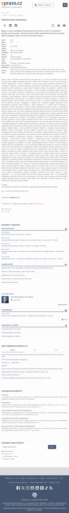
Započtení (4, 365)
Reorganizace (6, 402)
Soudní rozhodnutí (12, 391)
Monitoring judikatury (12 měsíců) (11, 332)
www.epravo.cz (38, 204)
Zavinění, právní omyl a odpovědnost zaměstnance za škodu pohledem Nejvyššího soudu (28, 268)
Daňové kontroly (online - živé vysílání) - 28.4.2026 (34, 233)
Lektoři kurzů (8, 294)
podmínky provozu (32, 478)
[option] (34, 299)
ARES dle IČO (7, 454)
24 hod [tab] (12, 350)
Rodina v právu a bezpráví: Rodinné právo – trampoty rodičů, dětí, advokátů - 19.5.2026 (34, 314)
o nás (16, 478)
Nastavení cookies (55, 482)
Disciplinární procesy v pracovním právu (13, 275)
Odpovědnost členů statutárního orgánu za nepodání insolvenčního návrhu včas (25, 372)
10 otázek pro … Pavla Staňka (10, 362)
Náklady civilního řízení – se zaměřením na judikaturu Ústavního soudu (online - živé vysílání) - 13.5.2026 (34, 257)
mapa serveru (8, 478)
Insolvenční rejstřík (8, 459)
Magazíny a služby (34, 325)
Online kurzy (34, 264)
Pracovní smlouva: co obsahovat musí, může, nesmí (17, 278)
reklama (22, 478)
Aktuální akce (34, 229)
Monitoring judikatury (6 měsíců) (11, 336)
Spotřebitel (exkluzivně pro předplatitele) (15, 418)
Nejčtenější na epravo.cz (15, 346)
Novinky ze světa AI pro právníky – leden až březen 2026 (18, 271)
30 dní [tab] (56, 350)
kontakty (42, 478)
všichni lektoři (62, 304)
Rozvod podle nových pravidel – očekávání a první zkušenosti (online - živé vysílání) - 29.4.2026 (34, 239)
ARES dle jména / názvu (10, 456)
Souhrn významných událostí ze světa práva (14, 359)
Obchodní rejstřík (8, 451)
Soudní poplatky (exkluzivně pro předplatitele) (17, 410)
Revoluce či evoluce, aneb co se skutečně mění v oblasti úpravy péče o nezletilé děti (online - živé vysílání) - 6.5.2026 (34, 251)
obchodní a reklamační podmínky (18, 482)
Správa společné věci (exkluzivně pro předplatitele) (18, 426)
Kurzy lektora (15, 300)
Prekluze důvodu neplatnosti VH (11, 375)
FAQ (61, 478)
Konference (34, 310)
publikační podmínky (52, 478)
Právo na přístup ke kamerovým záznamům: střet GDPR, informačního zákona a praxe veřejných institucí (32, 368)
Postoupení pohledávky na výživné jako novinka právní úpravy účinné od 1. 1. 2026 (26, 378)
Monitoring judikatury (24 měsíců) (11, 329)
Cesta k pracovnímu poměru (10, 282)
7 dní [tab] (34, 350)
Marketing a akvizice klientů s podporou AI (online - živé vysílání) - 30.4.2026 (34, 245)
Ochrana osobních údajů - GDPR (38, 482)
